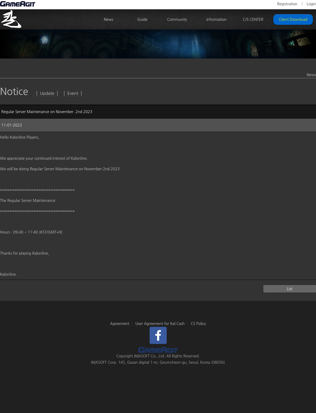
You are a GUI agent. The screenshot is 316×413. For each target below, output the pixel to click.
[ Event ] (72, 93)
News (108, 19)
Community (177, 19)
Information (216, 19)
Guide (142, 19)
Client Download (293, 19)
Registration (287, 4)
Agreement (119, 323)
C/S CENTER (253, 19)
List (289, 289)
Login (311, 4)
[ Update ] (47, 93)
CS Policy (198, 323)
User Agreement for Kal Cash (160, 323)
